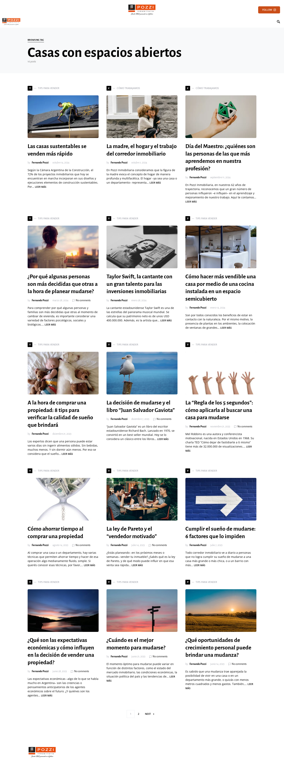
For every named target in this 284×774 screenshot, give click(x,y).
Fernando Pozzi (40, 162)
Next (148, 714)
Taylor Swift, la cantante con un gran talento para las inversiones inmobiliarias (139, 284)
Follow (269, 9)
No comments (83, 300)
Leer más (40, 187)
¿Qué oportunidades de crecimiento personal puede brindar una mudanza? (218, 647)
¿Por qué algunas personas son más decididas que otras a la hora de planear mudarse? (63, 284)
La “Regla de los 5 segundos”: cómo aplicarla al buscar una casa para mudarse (219, 410)
